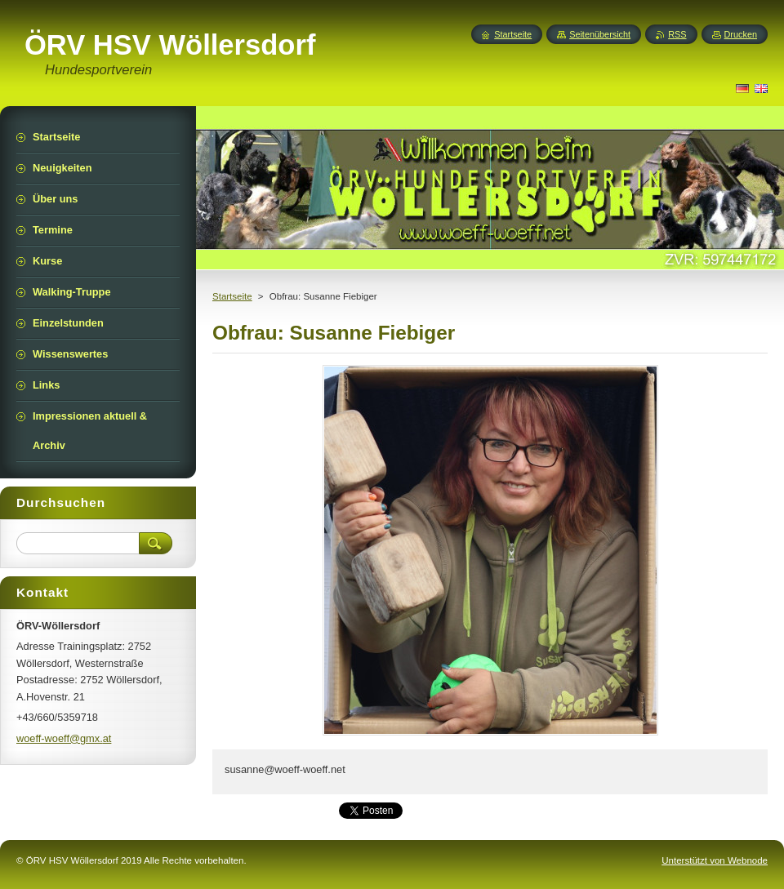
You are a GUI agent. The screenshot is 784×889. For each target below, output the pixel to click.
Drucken (741, 34)
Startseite (232, 296)
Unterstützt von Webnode (715, 860)
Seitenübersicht (599, 34)
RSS (677, 34)
